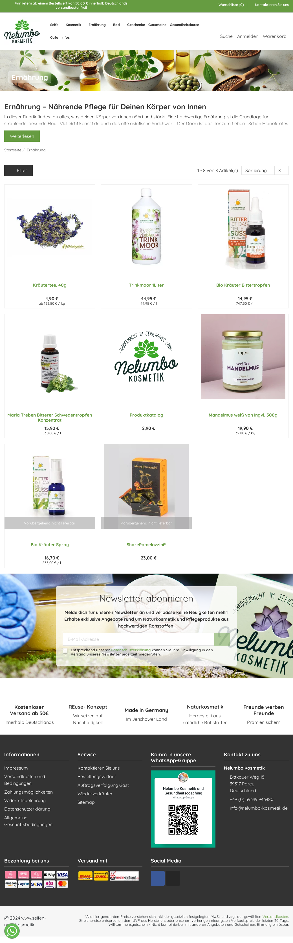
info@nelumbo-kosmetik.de (259, 808)
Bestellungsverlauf (97, 776)
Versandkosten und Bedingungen (24, 780)
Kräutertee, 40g (50, 285)
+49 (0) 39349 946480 (252, 799)
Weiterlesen (22, 136)
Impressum (16, 768)
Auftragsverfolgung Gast (103, 785)
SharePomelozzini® (146, 544)
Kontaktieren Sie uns (271, 5)
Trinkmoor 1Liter (146, 285)
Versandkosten (275, 916)
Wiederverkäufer (95, 793)
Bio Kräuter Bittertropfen (243, 285)
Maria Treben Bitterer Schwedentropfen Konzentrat (49, 417)
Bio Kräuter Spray (50, 544)
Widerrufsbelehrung (25, 800)
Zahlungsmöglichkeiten (28, 792)
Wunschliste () (229, 5)
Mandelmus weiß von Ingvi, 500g (243, 415)
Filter (18, 170)
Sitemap (86, 802)
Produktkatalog (146, 415)
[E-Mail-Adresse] (138, 639)
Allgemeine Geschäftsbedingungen (28, 821)
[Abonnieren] (222, 639)
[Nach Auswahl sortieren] (258, 170)
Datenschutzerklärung (131, 650)
